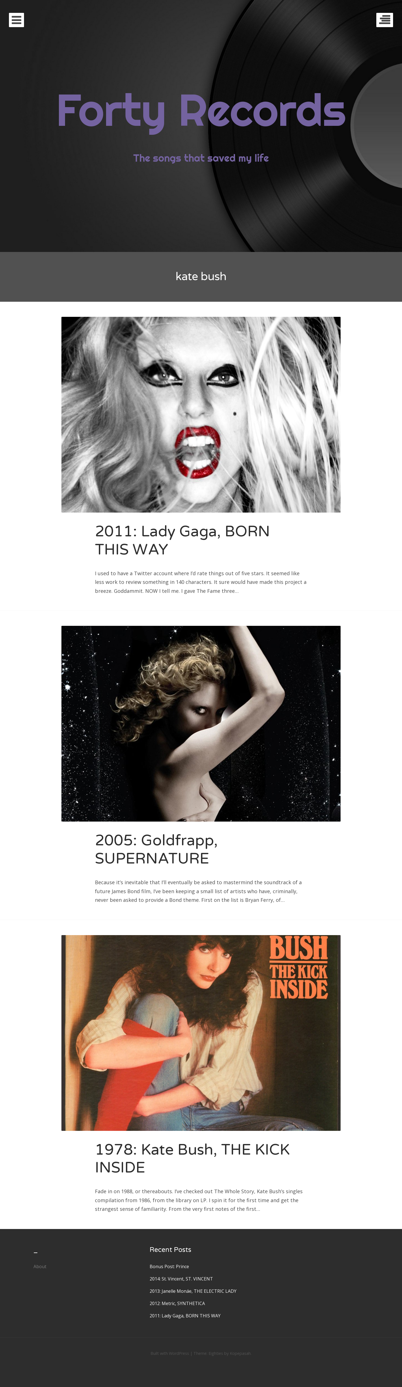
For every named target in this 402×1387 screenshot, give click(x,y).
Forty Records (201, 109)
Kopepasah (240, 1353)
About (40, 1266)
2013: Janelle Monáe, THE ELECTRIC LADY (193, 1291)
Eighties (216, 1353)
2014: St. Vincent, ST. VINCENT (181, 1279)
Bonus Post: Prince (169, 1266)
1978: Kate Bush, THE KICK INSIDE (192, 1159)
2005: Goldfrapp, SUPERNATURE (156, 849)
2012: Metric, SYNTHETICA (177, 1303)
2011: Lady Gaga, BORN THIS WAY (182, 540)
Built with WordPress (169, 1353)
